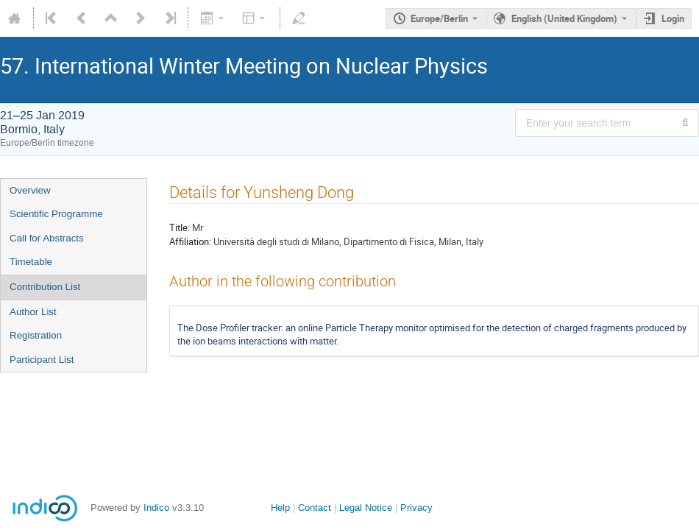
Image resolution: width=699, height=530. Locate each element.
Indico (156, 507)
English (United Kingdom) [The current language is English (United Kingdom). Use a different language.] (564, 18)
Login (672, 18)
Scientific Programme (56, 213)
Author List (33, 311)
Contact (314, 507)
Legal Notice (365, 507)
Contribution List (45, 286)
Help (280, 507)
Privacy (416, 507)
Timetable (31, 261)
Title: (179, 227)
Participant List (42, 359)
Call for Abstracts (47, 238)
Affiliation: (190, 241)
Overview (30, 190)
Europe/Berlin (439, 18)
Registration (36, 335)
